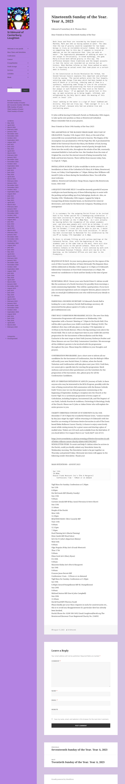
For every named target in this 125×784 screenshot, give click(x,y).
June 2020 (10, 275)
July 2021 (10, 247)
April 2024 (11, 177)
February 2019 (12, 301)
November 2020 (12, 265)
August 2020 (11, 271)
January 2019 (12, 303)
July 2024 (10, 170)
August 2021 (11, 245)
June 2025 (10, 147)
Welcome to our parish (15, 49)
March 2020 (11, 282)
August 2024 (11, 168)
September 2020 (13, 269)
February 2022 (12, 232)
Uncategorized (12, 338)
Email (54, 700)
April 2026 (11, 125)
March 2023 (11, 205)
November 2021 (12, 239)
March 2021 (11, 256)
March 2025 (11, 153)
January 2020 (12, 284)
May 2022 (10, 226)
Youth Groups (12, 66)
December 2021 (12, 237)
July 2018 (10, 316)
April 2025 (11, 151)
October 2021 (12, 241)
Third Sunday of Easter (15, 109)
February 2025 (12, 155)
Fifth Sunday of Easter (15, 107)
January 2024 (12, 183)
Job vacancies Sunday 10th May (18, 105)
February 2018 (12, 327)
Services (10, 70)
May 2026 (10, 123)
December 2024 (12, 159)
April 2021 (11, 254)
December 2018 (12, 305)
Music (9, 77)
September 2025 (13, 140)
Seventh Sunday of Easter (16, 103)
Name (54, 691)
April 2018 (11, 323)
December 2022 (12, 211)
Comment (56, 661)
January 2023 (12, 209)
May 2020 (10, 278)
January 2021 (12, 260)
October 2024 (12, 164)
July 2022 (10, 222)
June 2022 (10, 224)
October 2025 (12, 138)
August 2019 (11, 288)
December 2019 (12, 286)
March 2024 (11, 179)
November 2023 (12, 187)
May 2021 (10, 252)
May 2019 (10, 295)
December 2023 (12, 185)
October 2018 (12, 310)
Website (54, 709)
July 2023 (10, 196)
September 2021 (13, 243)
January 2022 (12, 235)
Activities (10, 74)
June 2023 (10, 198)
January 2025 (12, 157)
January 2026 (12, 132)
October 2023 (12, 189)
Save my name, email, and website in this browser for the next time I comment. (81, 719)
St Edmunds (72, 630)
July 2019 (10, 290)
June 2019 (10, 293)
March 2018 (11, 325)
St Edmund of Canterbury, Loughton (15, 35)
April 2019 (11, 297)
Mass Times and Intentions (16, 52)
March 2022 (11, 230)
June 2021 (10, 250)
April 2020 (11, 280)
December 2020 (12, 262)
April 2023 (11, 202)
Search (9, 87)
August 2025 (11, 142)
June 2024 (10, 172)
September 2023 (13, 192)
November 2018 (12, 308)
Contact (10, 59)
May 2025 (10, 149)
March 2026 (11, 127)
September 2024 (13, 166)
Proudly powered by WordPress (62, 779)
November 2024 (12, 162)
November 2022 (12, 213)
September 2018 (13, 312)
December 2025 (12, 134)
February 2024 (12, 181)
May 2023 (10, 200)
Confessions (11, 56)
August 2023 (11, 194)
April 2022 (11, 228)
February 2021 (12, 258)
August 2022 (11, 220)
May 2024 (10, 174)
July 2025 (10, 144)
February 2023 (12, 207)
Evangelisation (12, 63)
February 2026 (12, 129)
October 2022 (12, 215)
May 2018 (10, 320)
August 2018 (11, 314)
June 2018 (10, 318)
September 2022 (13, 217)
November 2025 (12, 136)
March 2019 (11, 299)
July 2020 (10, 273)
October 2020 (12, 267)
